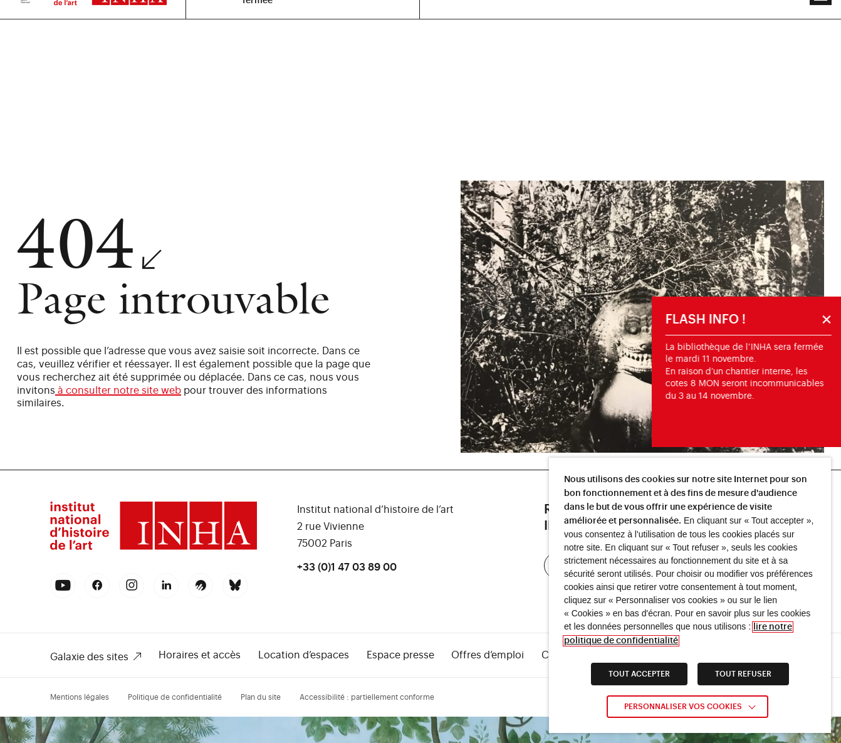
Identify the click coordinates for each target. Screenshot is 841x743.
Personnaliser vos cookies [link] (683, 706)
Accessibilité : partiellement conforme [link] (367, 697)
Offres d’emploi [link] (487, 655)
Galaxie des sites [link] (89, 657)
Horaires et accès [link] (200, 655)
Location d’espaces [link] (303, 655)
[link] (153, 548)
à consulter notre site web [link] (118, 391)
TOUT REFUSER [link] (743, 674)
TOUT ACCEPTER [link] (639, 674)
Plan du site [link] (261, 697)
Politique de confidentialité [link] (175, 697)
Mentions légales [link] (79, 697)
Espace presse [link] (400, 655)
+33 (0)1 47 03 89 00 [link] (347, 567)
